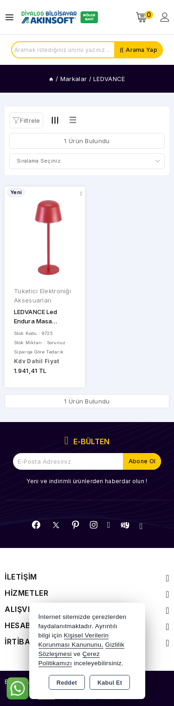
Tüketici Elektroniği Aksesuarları (42, 295)
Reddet (67, 683)
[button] (26, 120)
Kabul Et (109, 683)
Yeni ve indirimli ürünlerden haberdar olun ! (86, 481)
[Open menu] (12, 17)
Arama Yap (141, 49)
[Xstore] (58, 17)
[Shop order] (87, 161)
